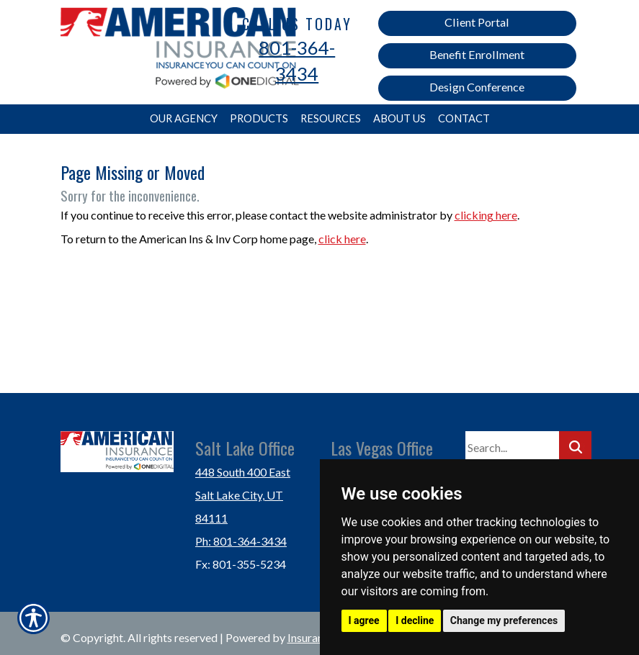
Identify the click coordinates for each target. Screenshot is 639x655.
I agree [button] (364, 620)
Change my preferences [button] (504, 620)
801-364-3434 (297, 60)
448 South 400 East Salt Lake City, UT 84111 (242, 495)
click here (342, 238)
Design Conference (476, 87)
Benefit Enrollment (476, 54)
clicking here (486, 215)
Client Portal (476, 22)
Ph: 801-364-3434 (241, 541)
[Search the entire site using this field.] (512, 447)
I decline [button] (415, 620)
